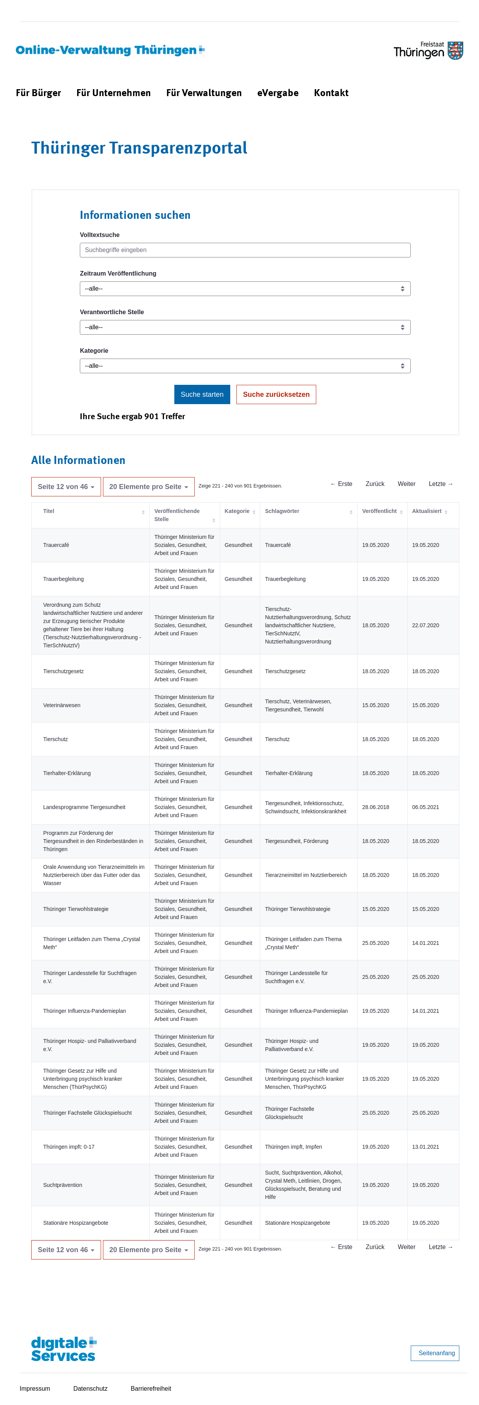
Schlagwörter (282, 511)
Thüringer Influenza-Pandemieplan (84, 1011)
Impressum (35, 1388)
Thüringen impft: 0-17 (68, 1147)
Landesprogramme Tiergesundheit (84, 807)
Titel (48, 511)
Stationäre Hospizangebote (75, 1223)
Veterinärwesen (62, 705)
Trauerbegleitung (63, 579)
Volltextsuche (100, 235)
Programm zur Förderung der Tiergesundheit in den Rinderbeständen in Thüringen (93, 841)
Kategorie (94, 350)
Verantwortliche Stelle (112, 312)
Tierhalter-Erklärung (67, 773)
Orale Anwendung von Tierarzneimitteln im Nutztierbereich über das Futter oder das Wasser (94, 875)
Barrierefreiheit (151, 1388)
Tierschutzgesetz (63, 671)
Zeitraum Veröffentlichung (118, 273)
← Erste (341, 484)
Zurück (375, 484)
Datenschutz (90, 1388)
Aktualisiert (427, 511)
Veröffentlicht (379, 511)
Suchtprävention (62, 1185)
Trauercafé (56, 545)
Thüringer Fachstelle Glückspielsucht (87, 1113)
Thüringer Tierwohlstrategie (76, 909)
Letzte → (441, 484)
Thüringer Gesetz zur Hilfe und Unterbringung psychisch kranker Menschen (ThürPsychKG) (82, 1079)
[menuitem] (38, 93)
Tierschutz (55, 739)
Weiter (407, 484)
